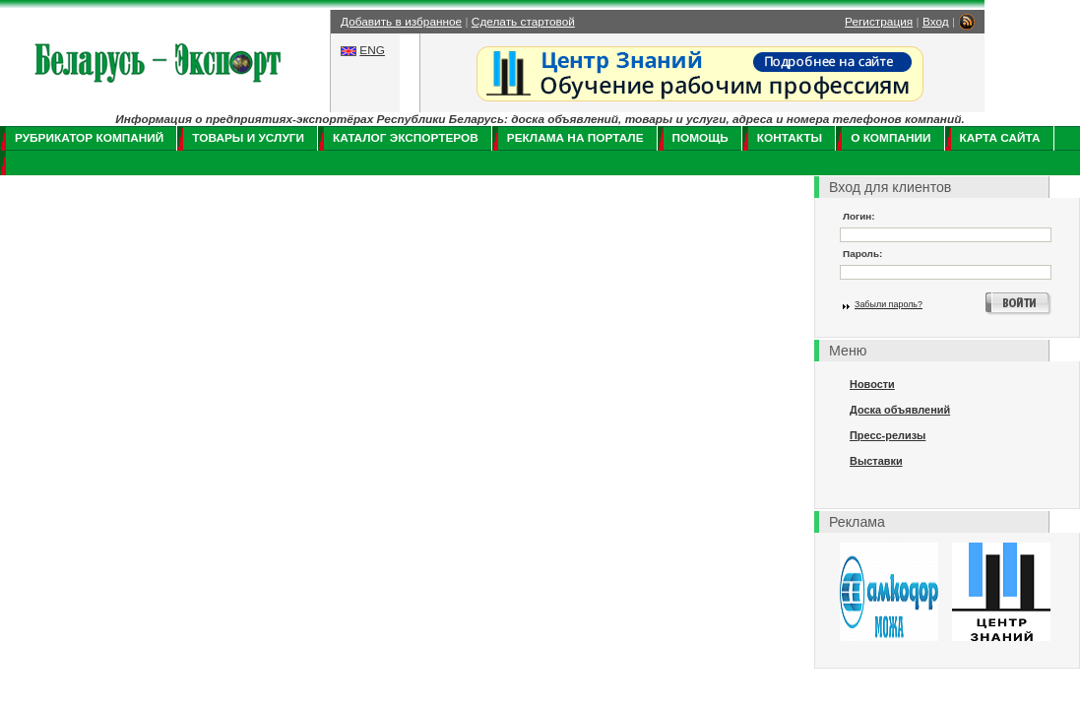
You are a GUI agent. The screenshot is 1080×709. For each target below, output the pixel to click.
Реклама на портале (575, 138)
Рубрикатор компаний (89, 138)
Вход (935, 22)
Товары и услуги (248, 138)
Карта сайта (1000, 138)
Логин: (859, 216)
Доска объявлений (900, 410)
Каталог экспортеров (405, 138)
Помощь (700, 138)
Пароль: (862, 253)
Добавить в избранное (401, 22)
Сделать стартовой (523, 22)
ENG (372, 50)
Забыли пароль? (888, 304)
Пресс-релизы (887, 435)
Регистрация (879, 22)
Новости (872, 384)
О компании (890, 138)
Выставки (876, 461)
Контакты (789, 138)
